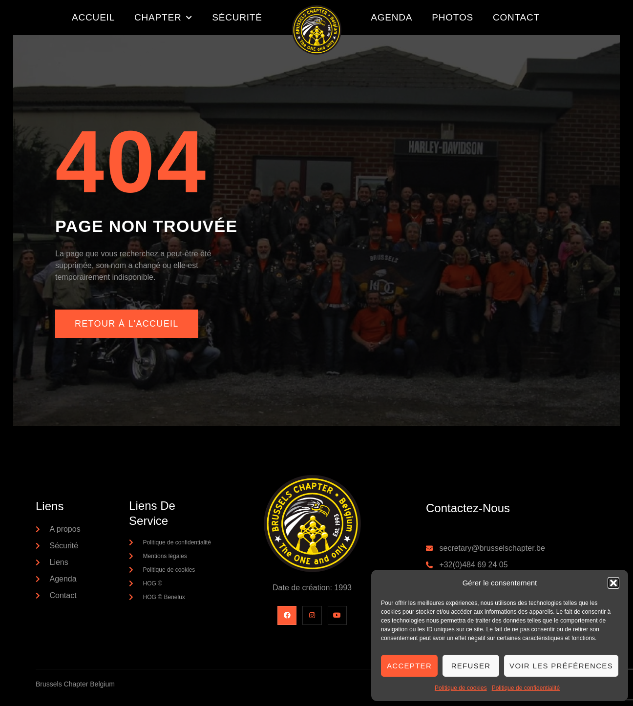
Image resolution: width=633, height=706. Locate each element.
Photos (452, 17)
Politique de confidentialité (526, 688)
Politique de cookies (461, 688)
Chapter (163, 18)
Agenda (391, 17)
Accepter (409, 666)
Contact (516, 17)
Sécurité (237, 17)
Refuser (471, 666)
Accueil (93, 17)
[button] (613, 583)
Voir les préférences (561, 666)
